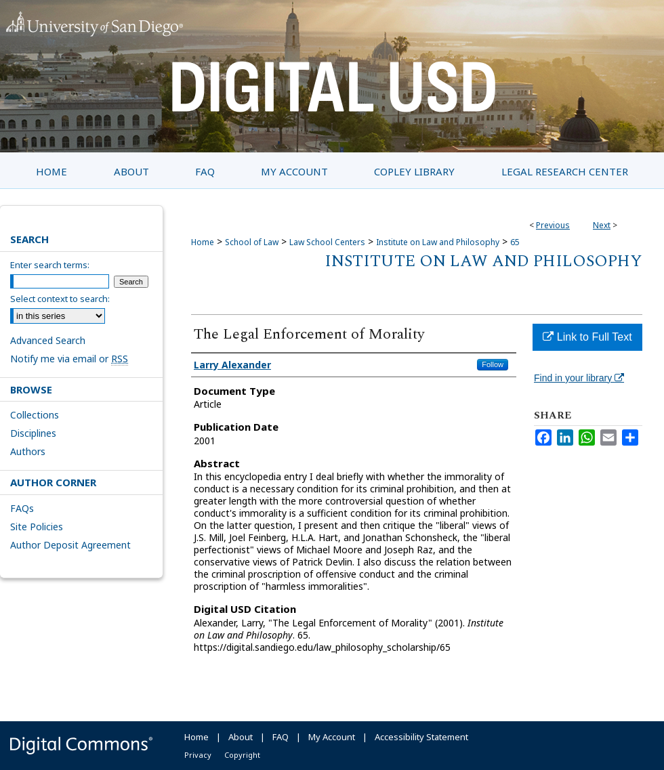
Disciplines (33, 433)
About (240, 737)
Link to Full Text (587, 337)
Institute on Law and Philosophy (437, 242)
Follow (492, 364)
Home (202, 242)
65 (515, 242)
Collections (34, 414)
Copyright (242, 755)
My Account (331, 737)
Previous (553, 225)
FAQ (280, 737)
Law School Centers (327, 242)
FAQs (22, 508)
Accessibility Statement (421, 737)
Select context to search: (60, 299)
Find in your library (579, 377)
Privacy (197, 755)
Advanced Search (47, 340)
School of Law (251, 242)
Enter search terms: (49, 265)
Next (601, 225)
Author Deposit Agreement (70, 544)
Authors (27, 451)
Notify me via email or (69, 358)
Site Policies (36, 526)
